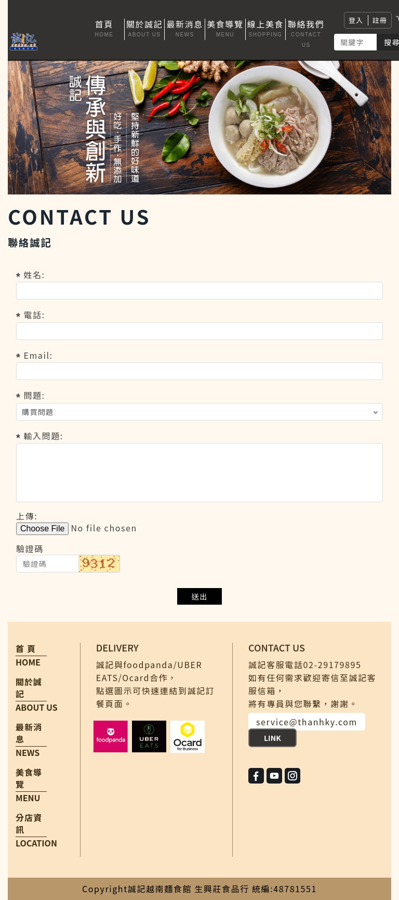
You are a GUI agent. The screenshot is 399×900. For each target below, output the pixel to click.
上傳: (26, 516)
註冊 (380, 20)
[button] (145, 29)
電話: (34, 314)
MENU (28, 797)
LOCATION (36, 843)
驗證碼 (30, 548)
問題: (34, 395)
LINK (272, 738)
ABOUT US (37, 707)
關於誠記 (29, 688)
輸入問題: (43, 435)
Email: (37, 355)
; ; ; (199, 411)
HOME (28, 662)
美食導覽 (29, 778)
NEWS (27, 752)
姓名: (34, 274)
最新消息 (29, 733)
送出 (200, 596)
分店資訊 (29, 824)
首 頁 (26, 649)
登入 (356, 20)
